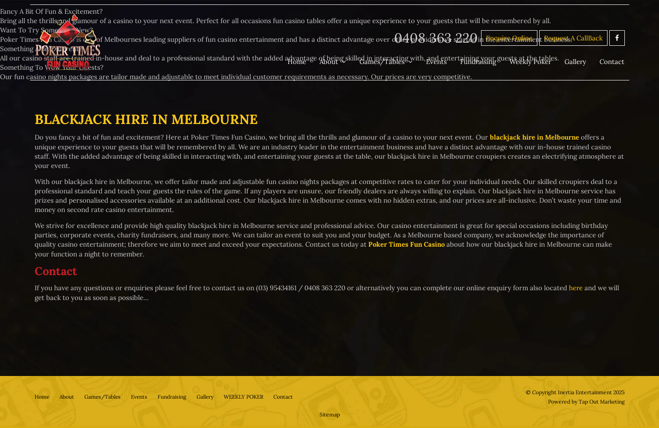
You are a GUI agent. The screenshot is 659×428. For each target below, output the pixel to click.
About (330, 61)
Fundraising (479, 61)
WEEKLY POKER (246, 396)
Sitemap (330, 413)
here (576, 287)
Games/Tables (383, 61)
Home (299, 61)
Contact (612, 61)
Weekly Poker (531, 61)
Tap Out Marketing (601, 400)
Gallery (576, 61)
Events (437, 61)
